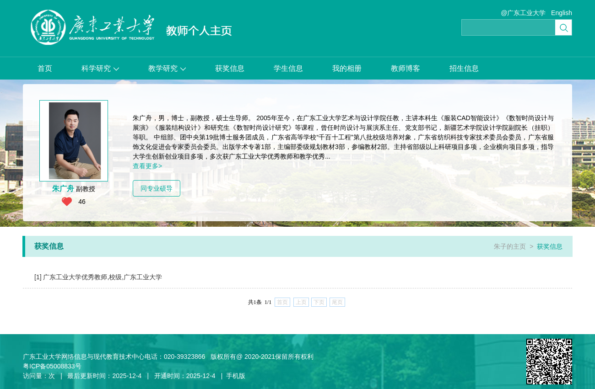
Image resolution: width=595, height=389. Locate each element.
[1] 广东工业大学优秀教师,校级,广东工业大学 (98, 277)
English (561, 12)
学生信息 (288, 68)
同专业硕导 (157, 188)
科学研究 (100, 68)
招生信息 (464, 68)
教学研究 (167, 68)
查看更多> (147, 166)
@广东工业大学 (523, 12)
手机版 (235, 375)
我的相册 (347, 68)
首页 (45, 68)
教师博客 (405, 68)
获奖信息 (229, 68)
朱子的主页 (510, 246)
